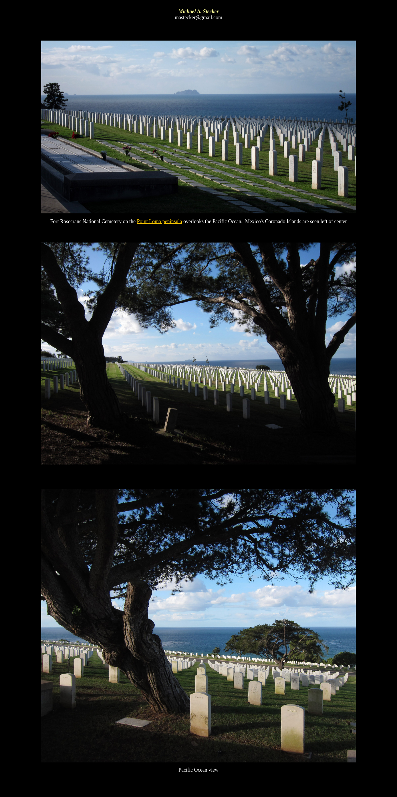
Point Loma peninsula (159, 221)
